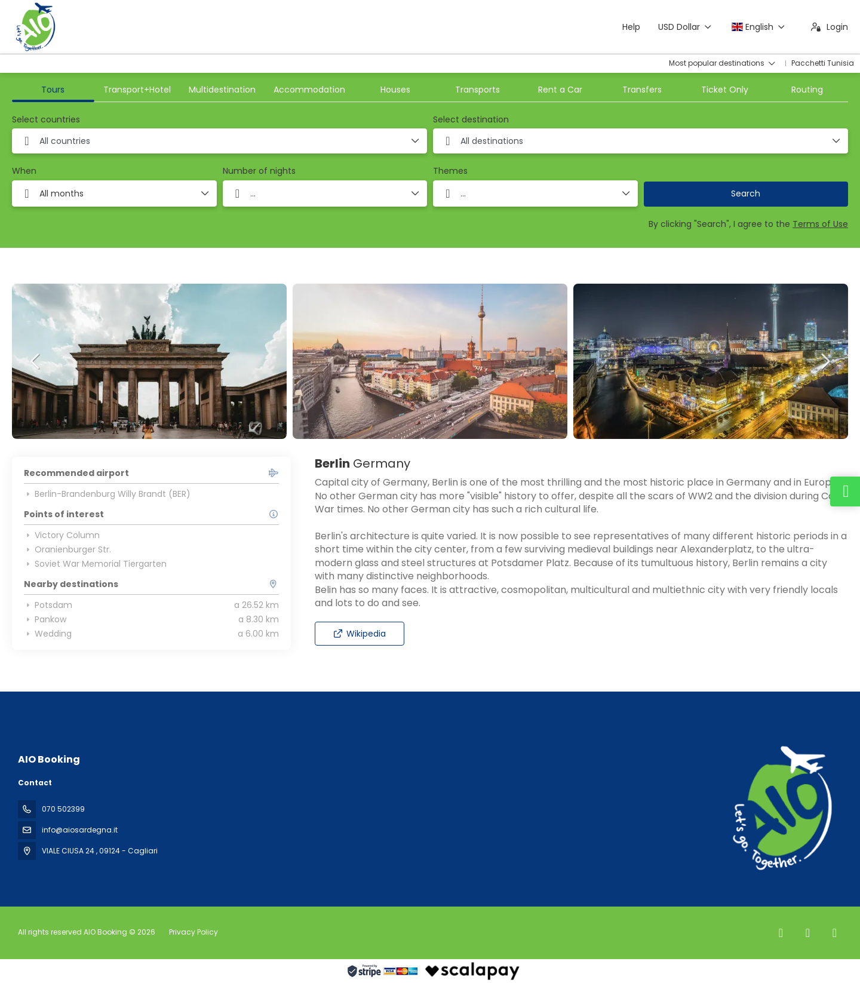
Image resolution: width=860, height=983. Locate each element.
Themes (450, 171)
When (24, 171)
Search (745, 193)
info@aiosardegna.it (80, 830)
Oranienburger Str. (67, 549)
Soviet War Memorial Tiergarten (95, 564)
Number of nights (259, 171)
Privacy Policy (193, 932)
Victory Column (62, 535)
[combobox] (219, 140)
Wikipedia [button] (359, 634)
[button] (36, 361)
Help (631, 27)
